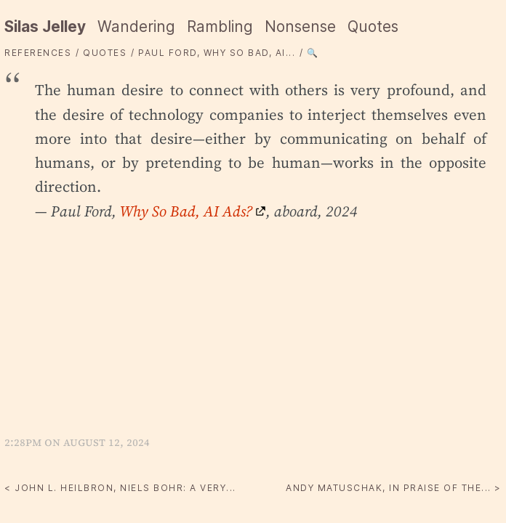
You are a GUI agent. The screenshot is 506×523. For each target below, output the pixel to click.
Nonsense (300, 26)
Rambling (220, 26)
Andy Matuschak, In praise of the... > (394, 487)
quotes (104, 52)
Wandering (136, 26)
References (37, 52)
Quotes (373, 26)
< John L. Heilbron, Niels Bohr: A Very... (120, 487)
